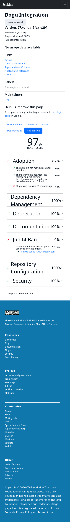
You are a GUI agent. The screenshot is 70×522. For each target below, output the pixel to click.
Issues (45, 124)
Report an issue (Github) (17, 67)
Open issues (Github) (15, 63)
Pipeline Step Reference (17, 70)
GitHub (8, 59)
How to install (15, 22)
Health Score (33, 130)
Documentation (15, 124)
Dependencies (14, 130)
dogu (7, 99)
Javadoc (9, 74)
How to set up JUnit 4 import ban (38, 251)
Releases (32, 124)
